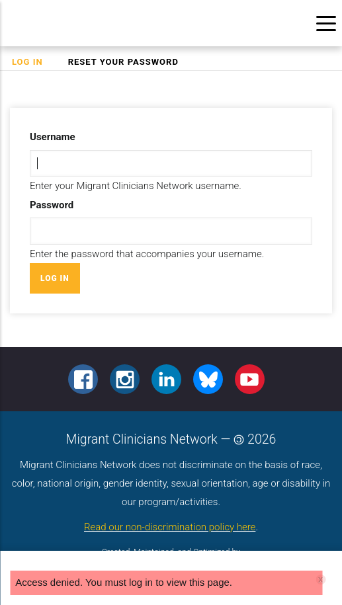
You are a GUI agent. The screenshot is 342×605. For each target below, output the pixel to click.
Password (51, 205)
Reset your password (123, 62)
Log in (33, 62)
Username (52, 137)
